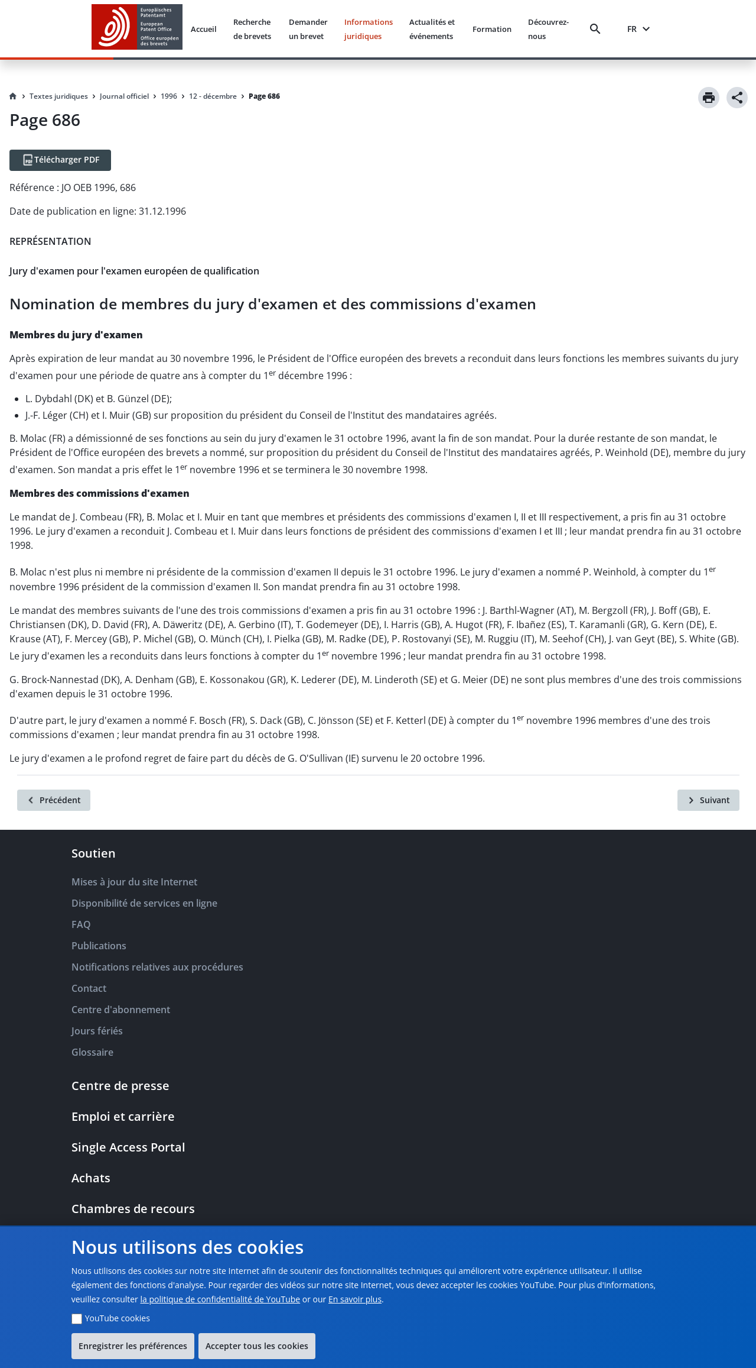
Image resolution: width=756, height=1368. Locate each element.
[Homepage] (13, 96)
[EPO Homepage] (137, 28)
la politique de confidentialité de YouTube (220, 1299)
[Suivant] (708, 800)
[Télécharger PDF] (60, 160)
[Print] (708, 97)
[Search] (597, 29)
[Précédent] (53, 800)
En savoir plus (355, 1299)
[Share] (737, 97)
